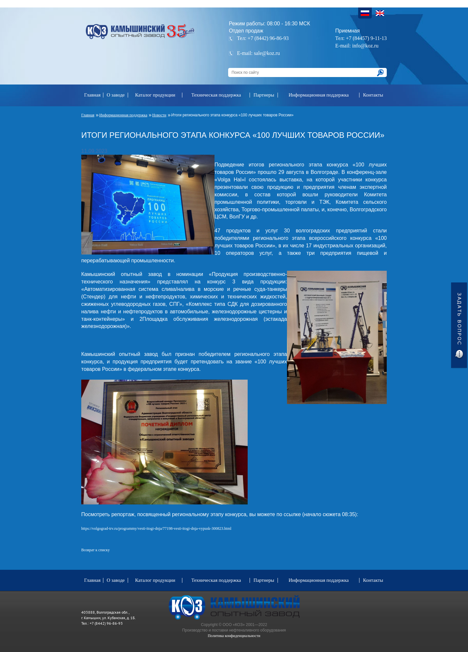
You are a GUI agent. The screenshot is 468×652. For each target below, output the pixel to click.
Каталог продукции (155, 95)
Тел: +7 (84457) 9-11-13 (361, 38)
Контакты (373, 95)
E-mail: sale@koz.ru (258, 53)
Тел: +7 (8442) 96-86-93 (263, 38)
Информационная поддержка (319, 95)
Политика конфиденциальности (234, 635)
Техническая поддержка (216, 95)
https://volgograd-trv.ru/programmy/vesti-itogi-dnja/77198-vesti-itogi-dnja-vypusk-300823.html (156, 528)
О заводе (116, 95)
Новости (159, 115)
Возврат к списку (95, 550)
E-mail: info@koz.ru (357, 45)
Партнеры (264, 95)
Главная (92, 95)
